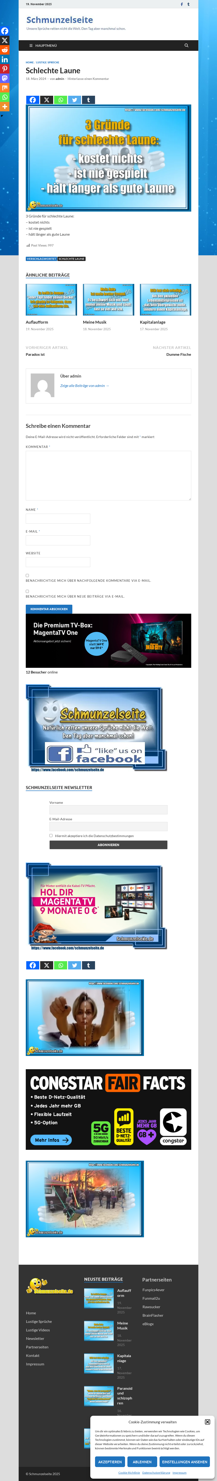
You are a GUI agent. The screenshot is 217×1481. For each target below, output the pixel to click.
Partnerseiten (37, 1347)
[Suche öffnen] (186, 45)
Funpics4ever (154, 1289)
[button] (207, 1422)
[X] (46, 96)
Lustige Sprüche (47, 62)
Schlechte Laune (71, 259)
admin (60, 79)
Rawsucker (151, 1306)
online (42, 672)
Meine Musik (94, 322)
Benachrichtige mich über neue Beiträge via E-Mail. (75, 596)
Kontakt (32, 1355)
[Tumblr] (88, 96)
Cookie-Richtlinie (129, 1472)
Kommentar (38, 447)
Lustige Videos (38, 1330)
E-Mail (33, 531)
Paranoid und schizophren (124, 1395)
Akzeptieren (110, 1462)
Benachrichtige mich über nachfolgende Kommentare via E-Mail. (88, 580)
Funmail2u (151, 1298)
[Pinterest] (4, 69)
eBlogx (148, 1323)
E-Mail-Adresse (60, 819)
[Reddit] (4, 50)
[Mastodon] (4, 78)
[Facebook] (32, 96)
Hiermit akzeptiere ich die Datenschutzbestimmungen (91, 836)
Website (33, 553)
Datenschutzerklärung (156, 1472)
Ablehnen (142, 1462)
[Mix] (4, 87)
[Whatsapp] (60, 96)
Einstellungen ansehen (184, 1462)
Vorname (56, 802)
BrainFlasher (153, 1315)
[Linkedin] (4, 59)
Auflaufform (37, 322)
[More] (4, 106)
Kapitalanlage (152, 322)
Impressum (180, 1472)
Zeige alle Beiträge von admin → (84, 385)
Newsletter (35, 1338)
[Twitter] (74, 96)
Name (32, 510)
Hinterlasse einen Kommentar (88, 79)
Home (30, 62)
